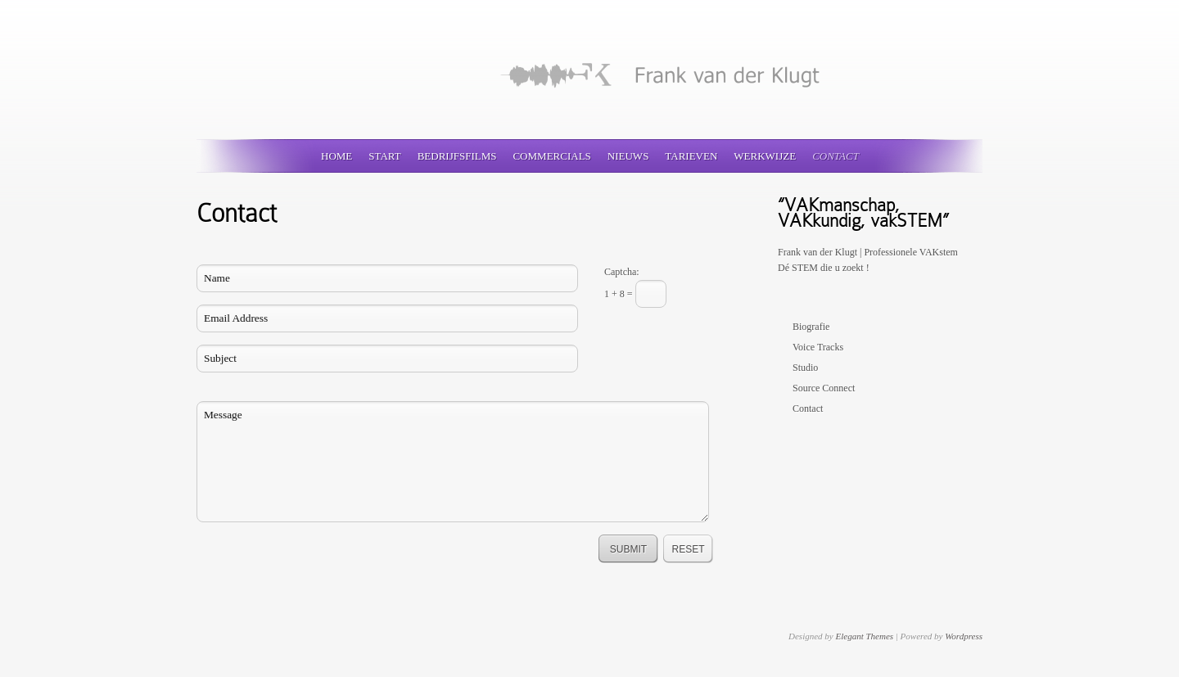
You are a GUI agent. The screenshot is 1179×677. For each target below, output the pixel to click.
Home (336, 156)
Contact (835, 156)
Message (452, 461)
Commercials (551, 156)
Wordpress (963, 636)
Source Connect (824, 388)
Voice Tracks (818, 347)
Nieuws (628, 156)
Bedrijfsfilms (457, 156)
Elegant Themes (864, 636)
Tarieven (691, 156)
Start (384, 156)
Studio (805, 367)
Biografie (811, 326)
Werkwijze (765, 156)
